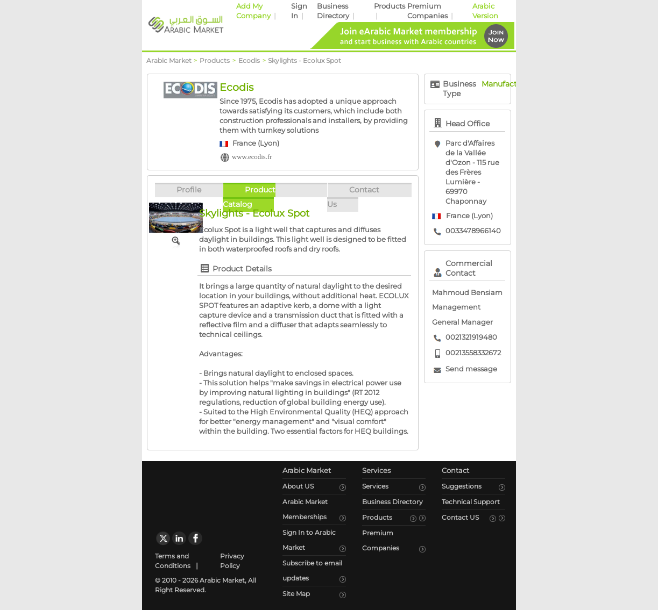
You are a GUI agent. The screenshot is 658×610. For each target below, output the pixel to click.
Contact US (460, 517)
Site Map (296, 594)
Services (375, 486)
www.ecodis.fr (252, 157)
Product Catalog (249, 197)
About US (298, 486)
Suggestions (462, 486)
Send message (471, 369)
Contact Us (353, 197)
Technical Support (471, 502)
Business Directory (392, 502)
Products (389, 6)
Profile (188, 190)
